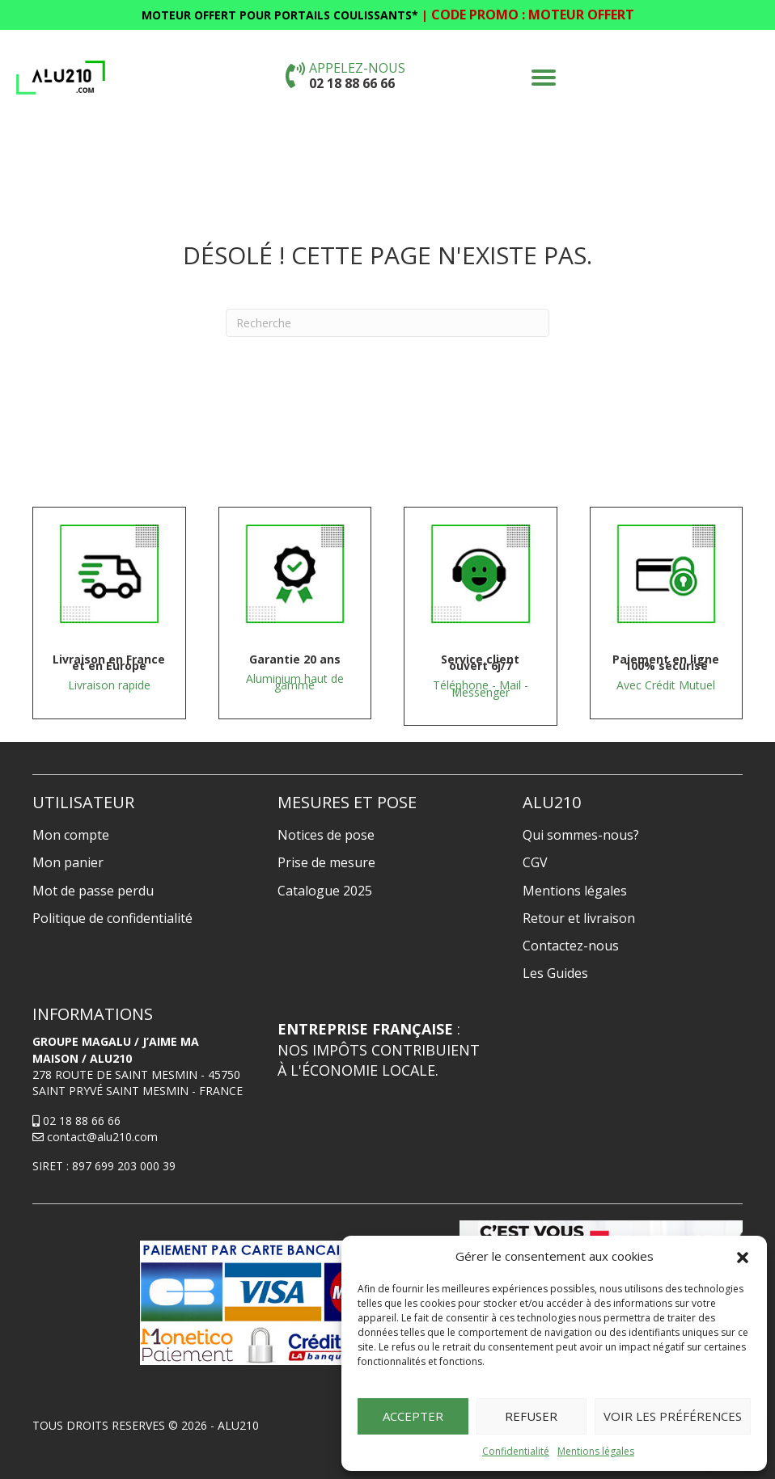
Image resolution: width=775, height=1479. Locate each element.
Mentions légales (595, 1451)
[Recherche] (387, 323)
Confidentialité (515, 1451)
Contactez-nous (571, 945)
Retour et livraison (579, 918)
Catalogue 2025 (324, 891)
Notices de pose (326, 835)
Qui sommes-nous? (581, 835)
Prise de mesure (326, 862)
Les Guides (555, 973)
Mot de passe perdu (93, 891)
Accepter (413, 1416)
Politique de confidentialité (112, 918)
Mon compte (70, 835)
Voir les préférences (672, 1416)
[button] (743, 1257)
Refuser (531, 1416)
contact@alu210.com (95, 1136)
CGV (535, 862)
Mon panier (68, 862)
